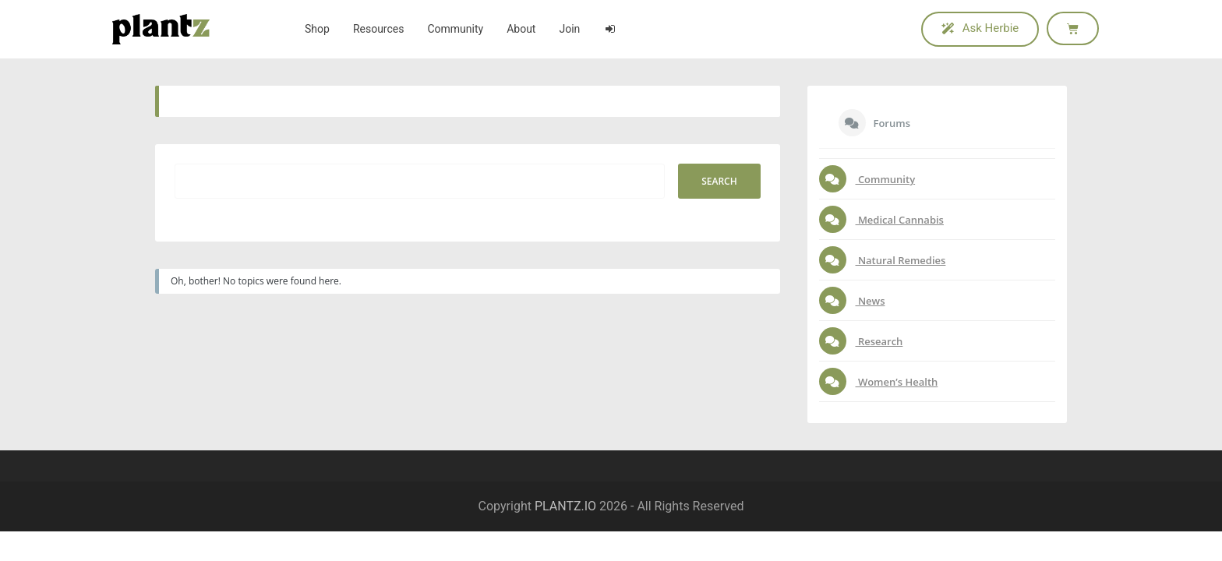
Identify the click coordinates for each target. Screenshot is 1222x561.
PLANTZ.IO (565, 506)
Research (879, 341)
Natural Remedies (901, 260)
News (870, 301)
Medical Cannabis (900, 220)
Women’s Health (897, 382)
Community (886, 179)
